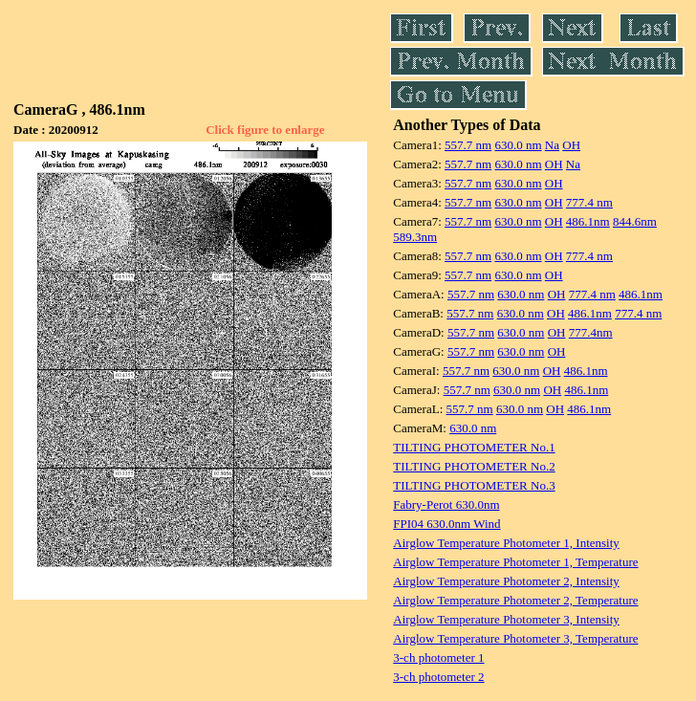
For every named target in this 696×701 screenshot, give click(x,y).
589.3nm (415, 237)
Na (552, 145)
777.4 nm (589, 202)
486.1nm (588, 221)
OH (571, 145)
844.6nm (635, 221)
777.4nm (591, 332)
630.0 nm (517, 145)
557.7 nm (468, 145)
